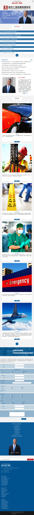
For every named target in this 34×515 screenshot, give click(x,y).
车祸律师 (17, 134)
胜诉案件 (17, 26)
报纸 (2, 372)
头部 (2, 395)
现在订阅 (30, 459)
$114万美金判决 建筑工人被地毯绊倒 (8, 43)
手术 (2, 387)
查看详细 (17, 141)
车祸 (2, 402)
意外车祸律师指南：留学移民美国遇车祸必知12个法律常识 (12, 65)
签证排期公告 (3, 495)
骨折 (12, 387)
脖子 (21, 396)
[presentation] (6, 420)
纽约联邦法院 (3, 500)
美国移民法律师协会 (4, 508)
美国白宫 (3, 492)
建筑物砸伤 (22, 403)
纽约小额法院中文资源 (5, 478)
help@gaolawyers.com (8, 466)
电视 (12, 372)
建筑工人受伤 (22, 402)
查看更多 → (25, 93)
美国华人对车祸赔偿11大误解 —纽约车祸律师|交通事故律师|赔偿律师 (14, 67)
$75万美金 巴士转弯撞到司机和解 (7, 48)
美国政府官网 (3, 491)
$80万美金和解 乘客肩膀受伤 (6, 50)
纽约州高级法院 (4, 504)
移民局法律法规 (4, 485)
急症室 (2, 388)
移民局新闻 (3, 489)
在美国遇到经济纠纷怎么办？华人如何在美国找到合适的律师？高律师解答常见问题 (16, 61)
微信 (12, 371)
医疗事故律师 (17, 253)
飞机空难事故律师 (17, 331)
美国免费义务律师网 (4, 501)
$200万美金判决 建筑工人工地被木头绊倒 (9, 39)
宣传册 (22, 372)
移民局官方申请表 (4, 490)
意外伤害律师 (17, 293)
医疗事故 (12, 403)
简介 (22, 77)
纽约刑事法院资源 (4, 480)
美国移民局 (3, 499)
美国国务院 (3, 496)
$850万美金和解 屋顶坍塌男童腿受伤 (8, 33)
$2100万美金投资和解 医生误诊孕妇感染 (9, 31)
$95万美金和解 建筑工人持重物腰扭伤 (8, 45)
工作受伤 (12, 402)
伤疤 (12, 388)
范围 (17, 98)
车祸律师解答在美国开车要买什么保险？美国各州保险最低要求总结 (14, 72)
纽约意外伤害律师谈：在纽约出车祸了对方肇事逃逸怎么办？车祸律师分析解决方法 (16, 74)
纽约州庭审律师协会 (4, 506)
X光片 (21, 388)
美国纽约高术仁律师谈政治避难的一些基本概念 (10, 68)
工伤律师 (17, 173)
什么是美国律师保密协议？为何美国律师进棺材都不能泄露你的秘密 (14, 63)
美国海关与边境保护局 (5, 493)
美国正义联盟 (3, 477)
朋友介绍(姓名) (23, 371)
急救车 (21, 387)
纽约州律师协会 (4, 476)
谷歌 (2, 371)
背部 (12, 396)
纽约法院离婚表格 (4, 481)
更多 (17, 55)
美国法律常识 (5, 59)
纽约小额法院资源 (4, 479)
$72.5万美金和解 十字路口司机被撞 (8, 52)
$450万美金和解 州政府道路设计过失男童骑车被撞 (11, 35)
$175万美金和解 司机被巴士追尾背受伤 (8, 41)
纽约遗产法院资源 (4, 482)
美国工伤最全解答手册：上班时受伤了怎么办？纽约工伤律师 (12, 70)
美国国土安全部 (4, 494)
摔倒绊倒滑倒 (3, 403)
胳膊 (21, 395)
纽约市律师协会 (4, 507)
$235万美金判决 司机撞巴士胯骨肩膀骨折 (9, 37)
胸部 (12, 395)
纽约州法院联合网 (4, 505)
